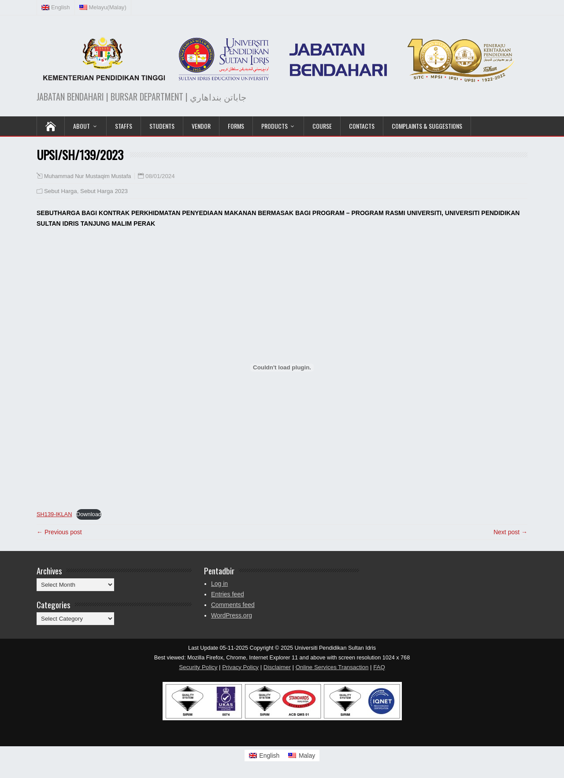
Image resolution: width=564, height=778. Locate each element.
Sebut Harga (60, 191)
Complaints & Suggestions (427, 125)
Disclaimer (277, 667)
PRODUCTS (274, 125)
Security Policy (198, 667)
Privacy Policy (240, 667)
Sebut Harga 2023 (104, 191)
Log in (219, 583)
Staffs (123, 125)
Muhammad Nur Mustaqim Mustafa (87, 176)
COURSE (322, 125)
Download (88, 514)
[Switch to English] (264, 755)
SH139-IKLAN (54, 514)
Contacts (362, 125)
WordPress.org (231, 615)
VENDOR (201, 125)
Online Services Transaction (332, 667)
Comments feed (233, 604)
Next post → (510, 532)
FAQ (379, 667)
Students (161, 125)
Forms (236, 125)
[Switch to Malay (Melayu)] (103, 7)
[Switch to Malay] (301, 755)
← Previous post (59, 532)
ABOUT (81, 125)
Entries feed (227, 594)
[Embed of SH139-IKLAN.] (282, 367)
